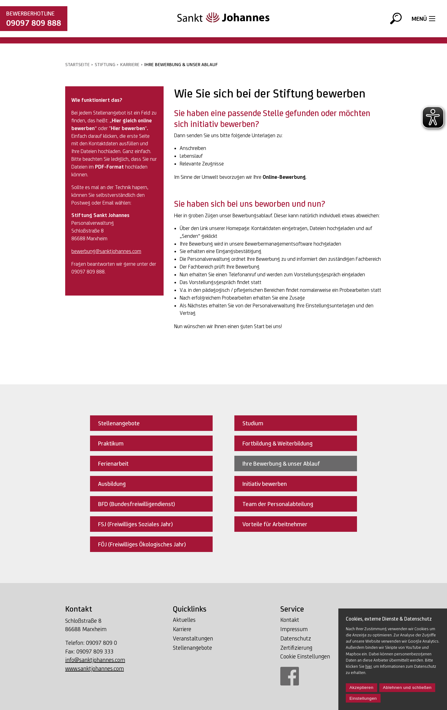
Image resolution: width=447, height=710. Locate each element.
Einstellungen (363, 698)
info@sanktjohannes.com (95, 659)
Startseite (77, 64)
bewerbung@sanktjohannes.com (106, 251)
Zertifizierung (296, 647)
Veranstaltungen (193, 638)
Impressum (294, 629)
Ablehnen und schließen (407, 687)
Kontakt (289, 620)
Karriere (129, 64)
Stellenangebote (192, 647)
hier (368, 666)
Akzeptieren (361, 687)
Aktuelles (184, 620)
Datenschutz (295, 638)
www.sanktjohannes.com (94, 668)
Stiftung (105, 64)
